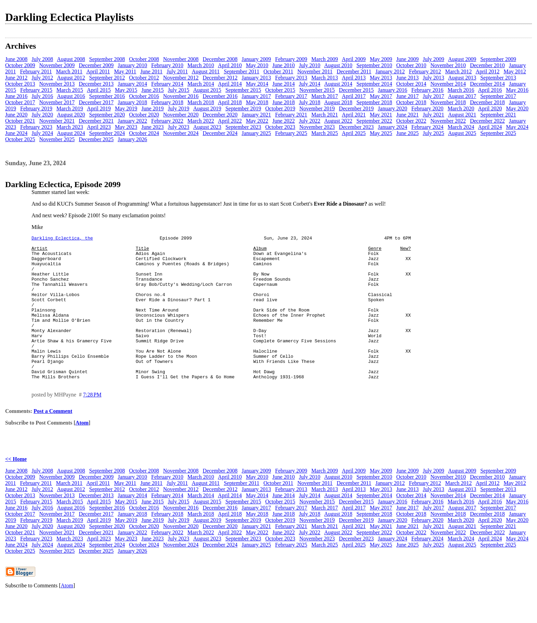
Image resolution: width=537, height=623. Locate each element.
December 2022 (487, 121)
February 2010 (167, 65)
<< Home (16, 488)
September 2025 (498, 133)
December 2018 (487, 102)
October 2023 (280, 127)
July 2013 (433, 78)
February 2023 (36, 127)
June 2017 (407, 96)
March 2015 (70, 90)
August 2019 (207, 108)
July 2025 (433, 133)
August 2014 (338, 84)
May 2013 (381, 78)
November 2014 (448, 84)
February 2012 (425, 71)
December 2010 (487, 65)
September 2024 (107, 133)
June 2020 (16, 115)
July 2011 (177, 71)
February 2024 (427, 127)
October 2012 (144, 78)
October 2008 (144, 59)
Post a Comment (53, 440)
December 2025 (96, 139)
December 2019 (356, 108)
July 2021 (433, 115)
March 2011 (69, 71)
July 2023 (178, 127)
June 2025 (407, 133)
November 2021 (57, 121)
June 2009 (407, 59)
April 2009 (354, 59)
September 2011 (241, 71)
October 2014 (411, 84)
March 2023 (70, 127)
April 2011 (98, 71)
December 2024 (220, 133)
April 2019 (99, 108)
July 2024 (42, 133)
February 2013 (291, 78)
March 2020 (461, 108)
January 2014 (132, 84)
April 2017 (354, 96)
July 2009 (433, 59)
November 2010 (448, 65)
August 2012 (71, 78)
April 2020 (490, 108)
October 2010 (411, 65)
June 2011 (151, 71)
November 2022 (448, 121)
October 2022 (411, 121)
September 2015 (243, 90)
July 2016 (42, 96)
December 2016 (220, 96)
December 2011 (354, 71)
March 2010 (200, 65)
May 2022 (257, 121)
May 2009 (381, 59)
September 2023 (243, 127)
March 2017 (324, 96)
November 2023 (317, 127)
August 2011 (206, 71)
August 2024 (71, 133)
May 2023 (126, 127)
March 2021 (324, 115)
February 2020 (427, 108)
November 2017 (57, 102)
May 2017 (381, 96)
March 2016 (461, 90)
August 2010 (338, 65)
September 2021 (498, 115)
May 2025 (381, 133)
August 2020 (71, 115)
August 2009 (462, 59)
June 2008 (16, 59)
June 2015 (152, 90)
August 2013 (462, 78)
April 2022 (230, 121)
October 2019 (280, 108)
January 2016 (392, 90)
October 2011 (278, 71)
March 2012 (458, 71)
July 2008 (42, 59)
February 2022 (167, 121)
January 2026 (132, 139)
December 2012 (220, 78)
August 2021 (462, 115)
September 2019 (243, 108)
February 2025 (291, 133)
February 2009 (291, 59)
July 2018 (310, 102)
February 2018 (167, 102)
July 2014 (310, 84)
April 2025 (354, 133)
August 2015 (207, 90)
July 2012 (42, 78)
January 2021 (256, 115)
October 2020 (144, 115)
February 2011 (36, 71)
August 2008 (71, 59)
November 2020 (181, 115)
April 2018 (230, 102)
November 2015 (317, 90)
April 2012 (488, 71)
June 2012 (16, 78)
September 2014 (374, 84)
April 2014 (230, 84)
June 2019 (152, 108)
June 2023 (152, 127)
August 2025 (462, 133)
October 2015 (280, 90)
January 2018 (132, 102)
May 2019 (126, 108)
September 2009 (498, 59)
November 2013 (57, 84)
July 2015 (178, 90)
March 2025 (324, 133)
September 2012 (107, 78)
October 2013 (20, 84)
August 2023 (207, 127)
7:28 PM (92, 423)
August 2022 (338, 121)
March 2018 (200, 102)
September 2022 (374, 121)
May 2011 (125, 71)
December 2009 (96, 65)
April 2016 (490, 90)
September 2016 (107, 96)
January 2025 (256, 133)
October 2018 (411, 102)
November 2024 (181, 133)
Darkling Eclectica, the (62, 239)
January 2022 (132, 121)
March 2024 (461, 127)
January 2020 (392, 108)
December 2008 (220, 59)
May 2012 (514, 71)
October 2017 (20, 102)
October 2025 (20, 139)
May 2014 (257, 84)
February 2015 (36, 90)
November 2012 (181, 78)
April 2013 (354, 78)
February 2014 (167, 84)
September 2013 (498, 78)
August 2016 (71, 96)
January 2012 (390, 71)
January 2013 (256, 78)
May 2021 (381, 115)
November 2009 (57, 65)
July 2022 (310, 121)
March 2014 (200, 84)
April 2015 (99, 90)
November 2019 (317, 108)
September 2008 (107, 59)
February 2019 (36, 108)
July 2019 (178, 108)
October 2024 (144, 133)
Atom (81, 451)
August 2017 (462, 96)
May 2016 (517, 90)
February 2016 (427, 90)
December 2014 (487, 84)
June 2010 (283, 65)
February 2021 (291, 115)
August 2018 (338, 102)
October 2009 (20, 65)
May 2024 (517, 127)
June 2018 (283, 102)
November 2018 (448, 102)
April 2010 (230, 65)
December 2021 (96, 121)
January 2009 (256, 59)
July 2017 (433, 96)
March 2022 (200, 121)
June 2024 (16, 133)
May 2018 (257, 102)
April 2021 (354, 115)
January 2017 (256, 96)
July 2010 (310, 65)
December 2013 (96, 84)
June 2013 (407, 78)
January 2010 (132, 65)
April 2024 (490, 127)
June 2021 (407, 115)
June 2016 (16, 96)
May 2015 (126, 90)
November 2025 (57, 139)
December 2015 (356, 90)
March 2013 (324, 78)
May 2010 (257, 65)
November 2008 (181, 59)
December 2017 (96, 102)
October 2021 (20, 121)
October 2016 (144, 96)
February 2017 (291, 96)
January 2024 (392, 127)
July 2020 (42, 115)
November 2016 (181, 96)
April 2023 (99, 127)
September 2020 (107, 115)
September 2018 (374, 102)
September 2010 (374, 65)
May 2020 (517, 108)
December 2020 (220, 115)
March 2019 (70, 108)
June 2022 (283, 121)
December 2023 (356, 127)
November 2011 (315, 71)
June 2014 (283, 84)
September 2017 (498, 96)
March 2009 (324, 59)
